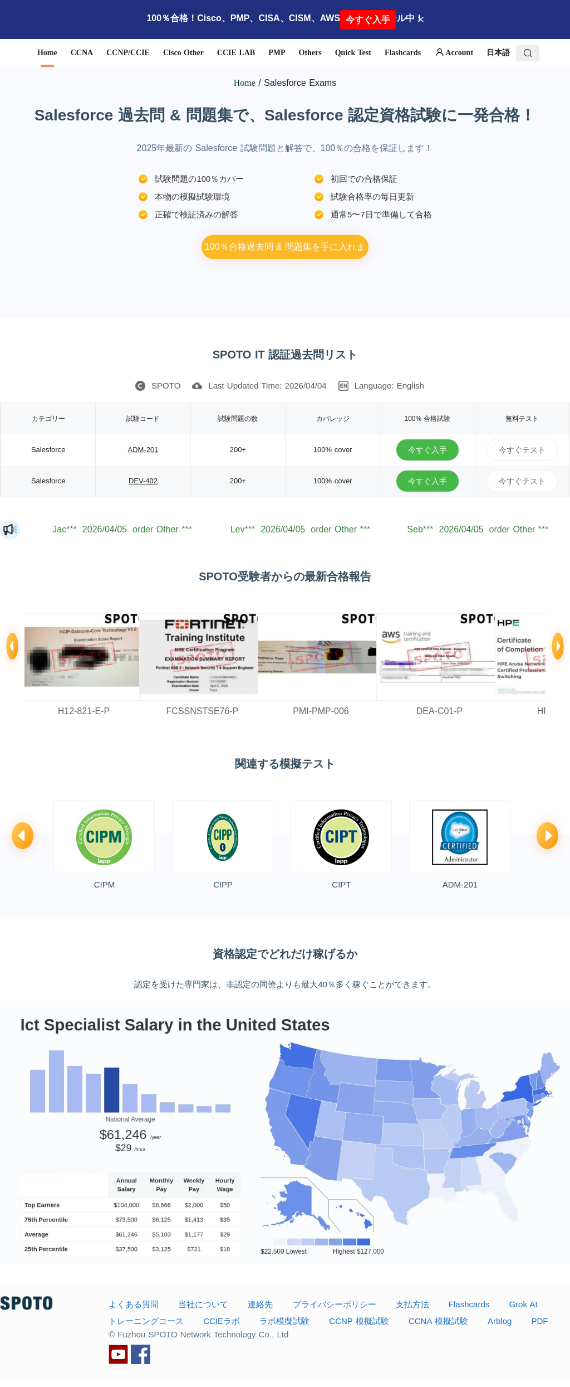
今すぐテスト (522, 449)
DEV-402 (143, 481)
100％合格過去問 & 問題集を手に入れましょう (285, 250)
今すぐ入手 (368, 20)
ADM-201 (143, 449)
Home (244, 83)
